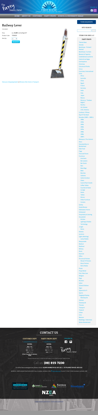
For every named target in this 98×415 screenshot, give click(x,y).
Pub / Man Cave (83, 273)
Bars (82, 166)
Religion (81, 276)
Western (81, 317)
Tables (83, 195)
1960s (82, 127)
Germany (83, 88)
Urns (80, 315)
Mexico (83, 98)
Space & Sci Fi (83, 290)
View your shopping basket (10, 82)
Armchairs (83, 158)
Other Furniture (85, 200)
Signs (80, 288)
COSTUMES (37, 16)
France (83, 85)
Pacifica (83, 105)
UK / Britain (84, 107)
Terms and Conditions (57, 401)
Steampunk (82, 303)
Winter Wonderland (84, 322)
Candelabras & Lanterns (86, 57)
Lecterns (81, 234)
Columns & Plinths (84, 66)
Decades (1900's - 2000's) (86, 117)
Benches (83, 173)
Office (80, 256)
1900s (82, 119)
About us (26, 16)
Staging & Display (84, 295)
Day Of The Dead (84, 115)
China (82, 81)
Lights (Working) (84, 236)
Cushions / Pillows (84, 112)
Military (81, 249)
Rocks (82, 229)
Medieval (81, 246)
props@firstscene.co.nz (49, 341)
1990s (82, 134)
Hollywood (82, 212)
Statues (81, 300)
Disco (80, 142)
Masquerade (82, 241)
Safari (80, 283)
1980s (82, 132)
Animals (81, 45)
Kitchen (83, 219)
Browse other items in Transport (29, 82)
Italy (82, 93)
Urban (81, 312)
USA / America (85, 110)
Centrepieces (83, 61)
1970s (82, 129)
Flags (80, 151)
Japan (82, 95)
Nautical (81, 254)
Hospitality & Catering (85, 214)
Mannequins (84, 298)
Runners (81, 281)
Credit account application (42, 401)
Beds (82, 171)
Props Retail (82, 271)
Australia (83, 78)
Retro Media (84, 266)
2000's (82, 137)
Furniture (82, 156)
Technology (84, 224)
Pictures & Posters (84, 259)
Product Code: (6, 35)
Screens (83, 202)
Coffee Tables (85, 185)
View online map (56, 371)
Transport (82, 308)
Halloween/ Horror (84, 210)
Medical (81, 244)
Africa (82, 76)
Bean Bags (84, 168)
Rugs (80, 278)
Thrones (81, 305)
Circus (81, 69)
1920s (82, 122)
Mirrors (83, 197)
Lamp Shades (84, 239)
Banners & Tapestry (84, 54)
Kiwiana (81, 232)
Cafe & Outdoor (85, 178)
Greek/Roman (83, 207)
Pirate (81, 268)
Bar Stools (84, 163)
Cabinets (83, 175)
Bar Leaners (84, 161)
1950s (82, 124)
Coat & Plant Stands (86, 183)
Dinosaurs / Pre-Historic (86, 139)
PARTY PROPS (50, 16)
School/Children (84, 285)
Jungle (81, 227)
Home (17, 16)
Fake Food (82, 149)
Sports (81, 293)
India (82, 90)
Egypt (82, 83)
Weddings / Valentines (85, 320)
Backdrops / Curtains (85, 52)
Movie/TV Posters (86, 261)
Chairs (82, 180)
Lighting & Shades (86, 222)
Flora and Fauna (83, 154)
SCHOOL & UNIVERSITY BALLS (70, 16)
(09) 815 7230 (54, 363)
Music (80, 251)
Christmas (82, 64)
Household (82, 217)
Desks (82, 192)
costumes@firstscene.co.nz (30, 341)
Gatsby (81, 205)
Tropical (81, 310)
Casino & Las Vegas (84, 59)
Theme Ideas (83, 42)
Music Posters (85, 263)
